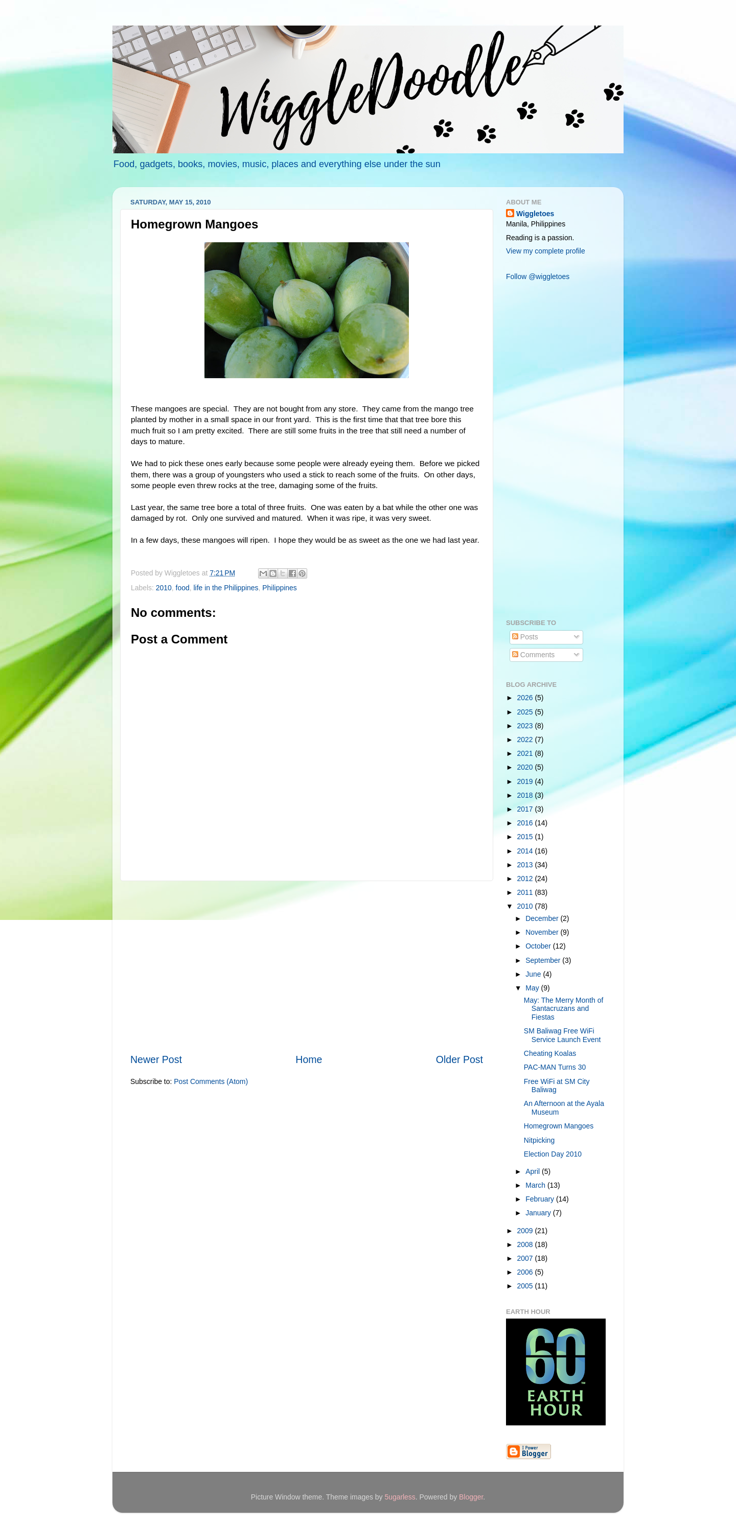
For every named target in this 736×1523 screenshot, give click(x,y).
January (539, 1213)
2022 (526, 739)
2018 (526, 795)
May (533, 988)
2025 (526, 712)
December (542, 918)
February (540, 1199)
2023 (526, 726)
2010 (164, 588)
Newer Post (156, 1059)
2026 (526, 698)
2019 (526, 781)
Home (308, 1059)
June (534, 974)
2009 (526, 1231)
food (183, 588)
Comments (533, 655)
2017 (526, 809)
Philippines (279, 588)
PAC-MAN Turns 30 (555, 1067)
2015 (526, 837)
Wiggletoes (535, 214)
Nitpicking (539, 1140)
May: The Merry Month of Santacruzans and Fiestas (563, 1008)
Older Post (459, 1059)
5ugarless (399, 1497)
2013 (526, 865)
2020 (526, 767)
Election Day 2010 (553, 1154)
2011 (526, 892)
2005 (526, 1286)
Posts (525, 637)
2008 (526, 1244)
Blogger (471, 1497)
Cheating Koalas (550, 1053)
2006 (526, 1272)
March (536, 1185)
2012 (526, 878)
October (539, 946)
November (542, 932)
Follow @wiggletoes (537, 276)
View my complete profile (545, 251)
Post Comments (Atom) (211, 1081)
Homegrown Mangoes (558, 1126)
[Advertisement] (306, 967)
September (543, 960)
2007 (526, 1258)
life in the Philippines (225, 588)
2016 (526, 823)
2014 (526, 851)
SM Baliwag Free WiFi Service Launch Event (562, 1035)
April (533, 1171)
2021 (526, 753)
